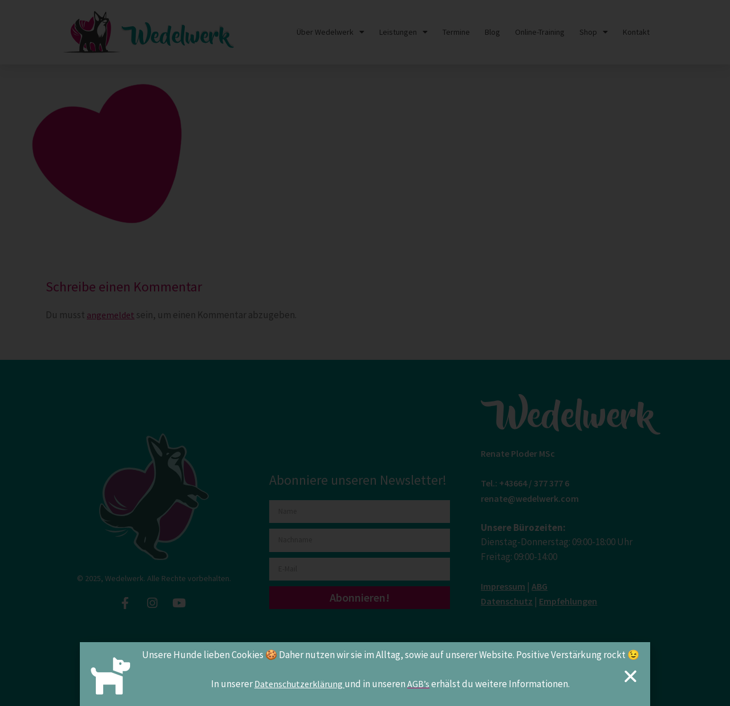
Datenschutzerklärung (299, 686)
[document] (365, 353)
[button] (630, 678)
